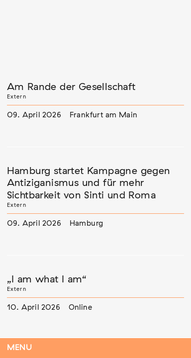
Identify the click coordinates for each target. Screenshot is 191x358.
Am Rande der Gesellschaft (71, 87)
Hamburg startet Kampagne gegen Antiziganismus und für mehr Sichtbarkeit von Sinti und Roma (89, 183)
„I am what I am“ (47, 279)
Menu (19, 348)
